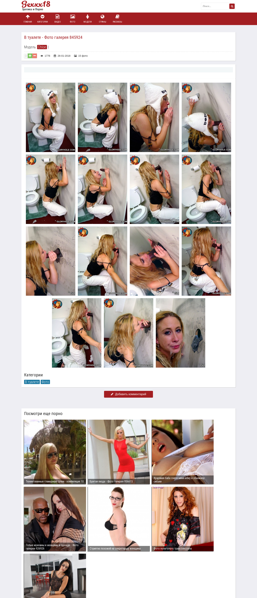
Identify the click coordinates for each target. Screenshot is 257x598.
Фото (72, 18)
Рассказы (117, 18)
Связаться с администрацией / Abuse (43, 575)
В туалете (32, 382)
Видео (57, 18)
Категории (42, 18)
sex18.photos (59, 578)
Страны (102, 18)
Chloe (42, 47)
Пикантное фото (39, 6)
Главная (27, 18)
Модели (87, 18)
